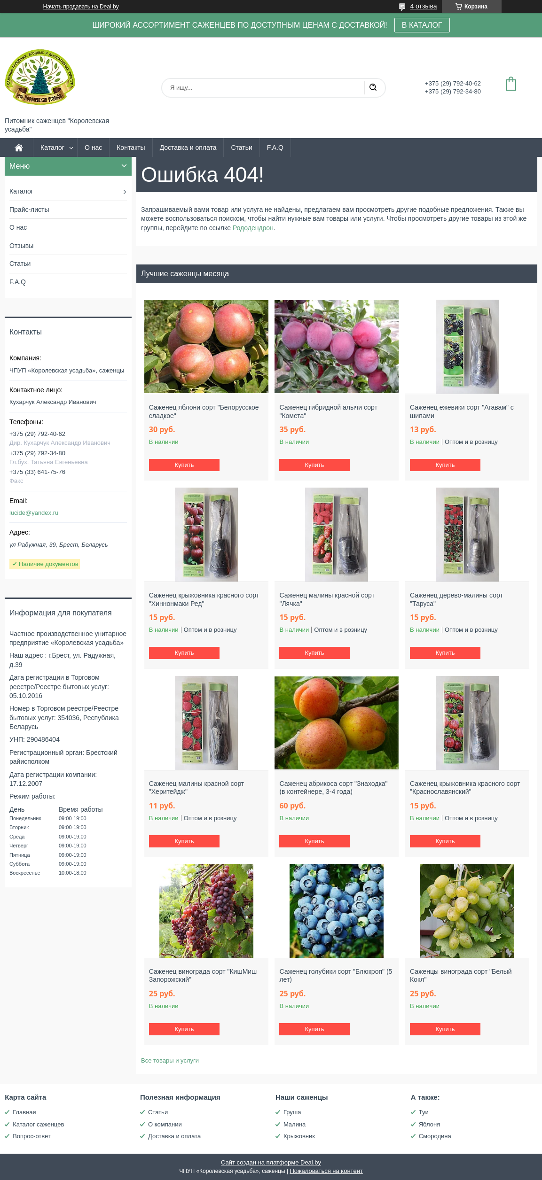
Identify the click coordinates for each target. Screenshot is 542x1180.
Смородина (435, 1136)
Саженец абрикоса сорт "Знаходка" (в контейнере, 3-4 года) (333, 788)
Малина (294, 1124)
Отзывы (21, 245)
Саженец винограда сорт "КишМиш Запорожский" (203, 976)
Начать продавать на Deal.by (81, 6)
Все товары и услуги (170, 1060)
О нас (93, 147)
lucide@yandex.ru (33, 512)
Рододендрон (253, 228)
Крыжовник (299, 1136)
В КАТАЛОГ (422, 25)
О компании (165, 1124)
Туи (424, 1112)
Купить (184, 464)
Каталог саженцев (38, 1124)
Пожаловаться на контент (326, 1170)
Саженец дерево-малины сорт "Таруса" (456, 599)
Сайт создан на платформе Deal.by (271, 1162)
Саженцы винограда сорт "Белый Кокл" (460, 976)
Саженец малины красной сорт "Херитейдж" (196, 788)
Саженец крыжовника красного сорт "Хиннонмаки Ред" (204, 599)
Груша (292, 1112)
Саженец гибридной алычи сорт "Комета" (328, 411)
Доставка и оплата (188, 147)
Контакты (131, 147)
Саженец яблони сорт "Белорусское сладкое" (204, 411)
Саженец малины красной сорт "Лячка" (326, 599)
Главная (24, 1112)
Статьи (241, 147)
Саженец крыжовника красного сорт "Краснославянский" (465, 788)
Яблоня (429, 1124)
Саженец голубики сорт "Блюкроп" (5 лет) (335, 976)
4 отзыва (423, 6)
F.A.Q (275, 147)
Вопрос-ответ (32, 1136)
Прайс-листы (29, 209)
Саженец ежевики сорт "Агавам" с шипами (462, 411)
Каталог (52, 147)
